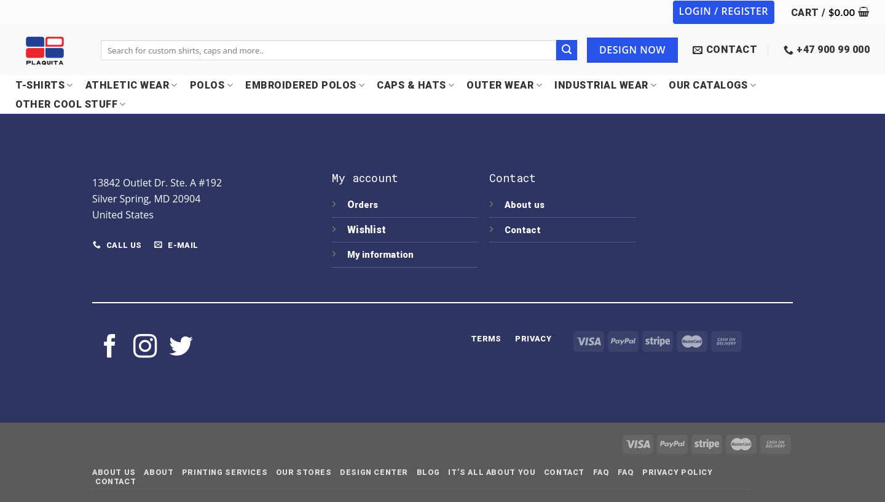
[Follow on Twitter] (180, 348)
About (158, 472)
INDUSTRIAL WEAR (605, 85)
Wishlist (367, 230)
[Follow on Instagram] (145, 348)
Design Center (374, 472)
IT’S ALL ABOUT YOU (491, 472)
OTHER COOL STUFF (70, 104)
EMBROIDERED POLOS (304, 85)
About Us (114, 472)
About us (525, 205)
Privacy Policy (677, 472)
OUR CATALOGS (712, 85)
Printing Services (224, 472)
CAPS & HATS (415, 85)
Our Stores (304, 472)
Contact (523, 230)
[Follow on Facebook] (110, 348)
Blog (428, 472)
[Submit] (566, 50)
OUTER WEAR (504, 85)
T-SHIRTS (44, 85)
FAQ (601, 472)
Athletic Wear (131, 85)
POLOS (211, 85)
